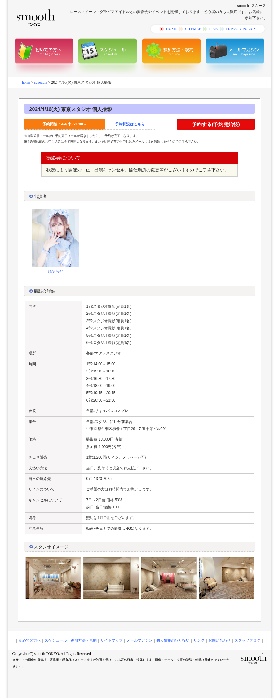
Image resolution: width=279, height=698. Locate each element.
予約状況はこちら (130, 124)
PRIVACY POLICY (241, 29)
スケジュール (56, 640)
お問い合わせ (219, 640)
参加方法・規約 (84, 640)
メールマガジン (139, 640)
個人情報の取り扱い (173, 640)
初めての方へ (30, 640)
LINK (213, 29)
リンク (199, 640)
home (26, 82)
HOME (171, 29)
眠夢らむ (55, 271)
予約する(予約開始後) (216, 124)
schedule (40, 82)
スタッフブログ (247, 640)
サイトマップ (111, 640)
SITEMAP (193, 29)
